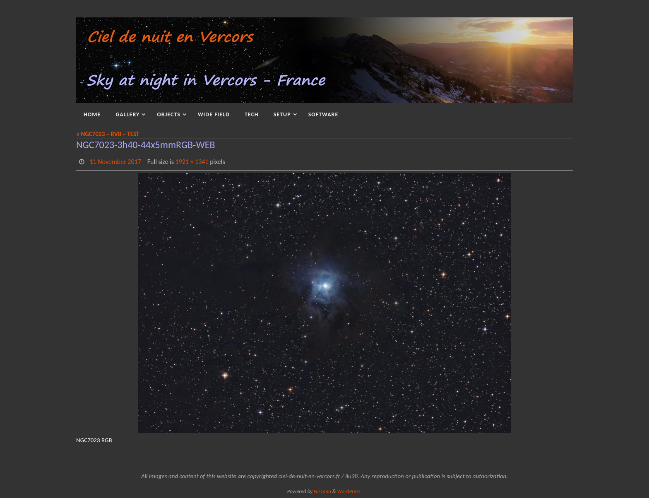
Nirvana (322, 491)
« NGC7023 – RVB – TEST (107, 134)
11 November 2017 (115, 162)
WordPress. (349, 491)
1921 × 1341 (192, 162)
